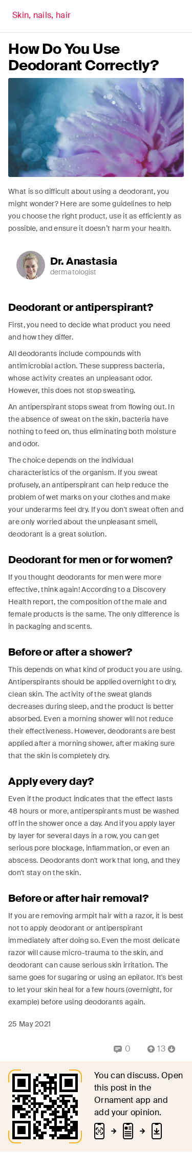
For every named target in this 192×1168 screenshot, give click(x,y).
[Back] (41, 16)
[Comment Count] (161, 1049)
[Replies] (122, 1049)
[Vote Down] (174, 1049)
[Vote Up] (148, 1049)
